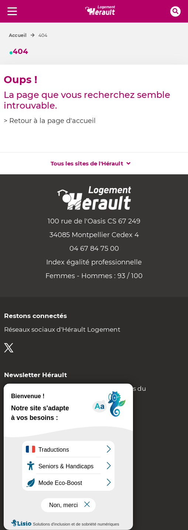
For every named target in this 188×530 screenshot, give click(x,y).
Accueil (18, 35)
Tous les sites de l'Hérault (87, 163)
